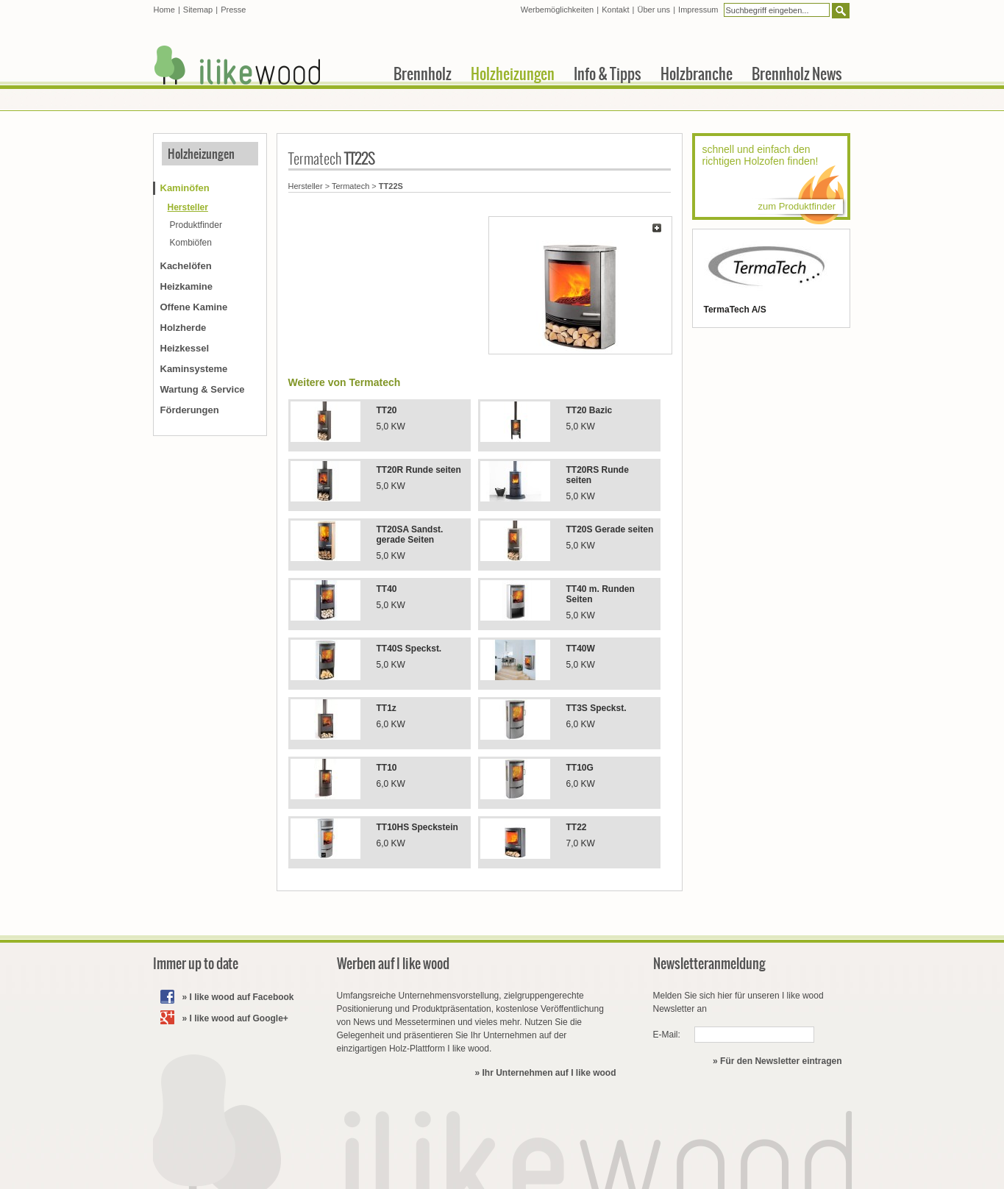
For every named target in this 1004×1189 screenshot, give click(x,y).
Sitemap (198, 9)
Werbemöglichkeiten (557, 9)
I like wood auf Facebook (242, 997)
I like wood (237, 65)
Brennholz (423, 74)
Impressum (698, 9)
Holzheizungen (201, 154)
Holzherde (183, 327)
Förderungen (189, 409)
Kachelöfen (186, 265)
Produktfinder (196, 225)
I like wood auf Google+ (239, 1018)
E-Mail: (666, 1034)
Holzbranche (697, 74)
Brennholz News (797, 74)
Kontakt (615, 9)
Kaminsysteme (194, 368)
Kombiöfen (191, 243)
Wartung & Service (202, 389)
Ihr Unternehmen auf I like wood (549, 1073)
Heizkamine (186, 286)
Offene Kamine (194, 307)
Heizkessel (185, 348)
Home (164, 9)
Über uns (653, 9)
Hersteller (305, 186)
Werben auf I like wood (393, 964)
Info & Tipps (607, 74)
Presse (233, 9)
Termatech (350, 186)
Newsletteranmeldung (709, 964)
